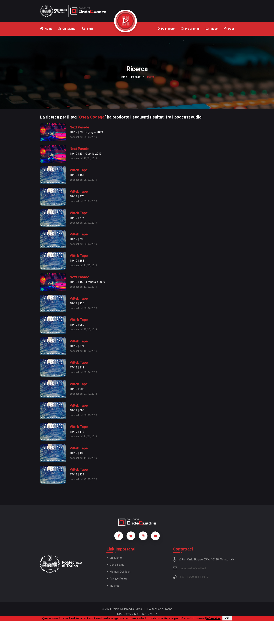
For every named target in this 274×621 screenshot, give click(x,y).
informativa (213, 618)
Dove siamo (115, 564)
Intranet (112, 585)
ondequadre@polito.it (189, 567)
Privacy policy (116, 578)
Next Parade (79, 127)
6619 (205, 576)
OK (227, 618)
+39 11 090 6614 (190, 576)
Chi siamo (114, 557)
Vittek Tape (79, 170)
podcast (136, 77)
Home (123, 77)
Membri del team (118, 571)
